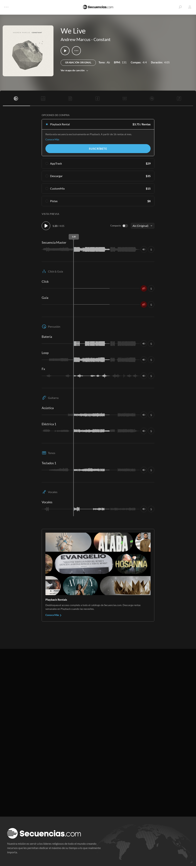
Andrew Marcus (75, 39)
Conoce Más (52, 139)
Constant (102, 39)
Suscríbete (98, 148)
